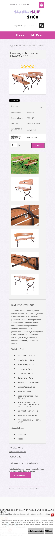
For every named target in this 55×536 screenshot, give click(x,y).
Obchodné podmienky (21, 514)
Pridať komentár (20, 475)
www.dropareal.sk (32, 488)
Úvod (12, 45)
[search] (41, 25)
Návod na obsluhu (17, 451)
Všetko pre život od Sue (41, 514)
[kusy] (14, 145)
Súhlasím (49, 531)
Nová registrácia (24, 4)
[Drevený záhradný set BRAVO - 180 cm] (27, 69)
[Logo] (27, 14)
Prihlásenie (13, 4)
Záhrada (18, 45)
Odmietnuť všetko (36, 531)
